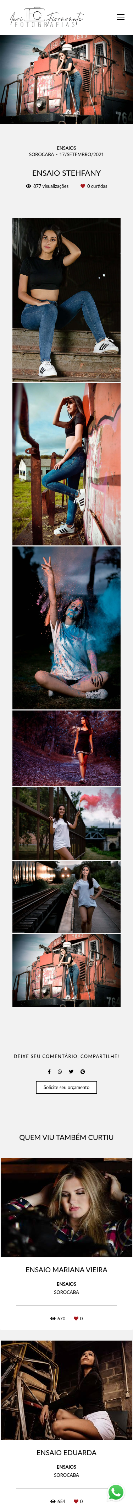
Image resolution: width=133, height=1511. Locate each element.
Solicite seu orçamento (66, 1087)
